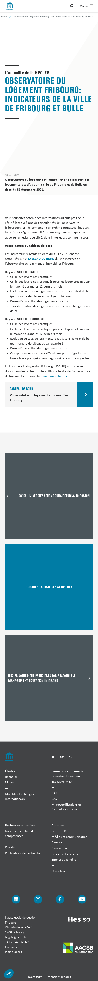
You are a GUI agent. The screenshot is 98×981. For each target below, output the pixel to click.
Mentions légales (59, 976)
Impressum (34, 976)
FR (53, 757)
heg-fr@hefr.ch (15, 937)
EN (71, 757)
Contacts (11, 946)
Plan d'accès (13, 951)
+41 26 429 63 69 (17, 942)
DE (62, 757)
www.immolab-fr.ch (56, 376)
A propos (58, 825)
